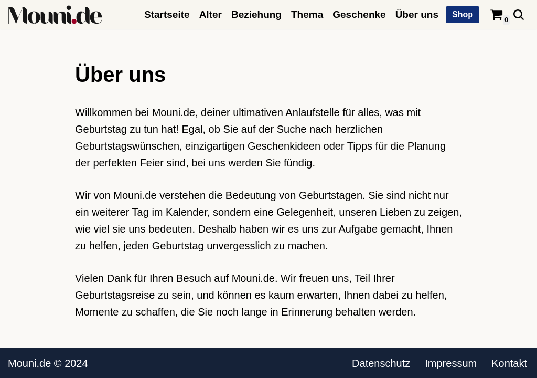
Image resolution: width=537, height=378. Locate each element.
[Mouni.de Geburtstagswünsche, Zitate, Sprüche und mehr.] (55, 14)
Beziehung (256, 14)
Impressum (451, 363)
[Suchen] (518, 14)
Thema (307, 14)
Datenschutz (381, 363)
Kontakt (509, 363)
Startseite (167, 14)
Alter (210, 14)
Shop (462, 14)
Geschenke (358, 14)
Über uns (416, 14)
